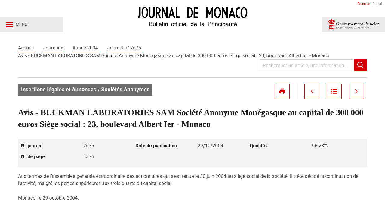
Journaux (53, 48)
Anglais (378, 4)
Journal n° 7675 (124, 48)
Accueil (26, 48)
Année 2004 (85, 48)
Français (364, 4)
